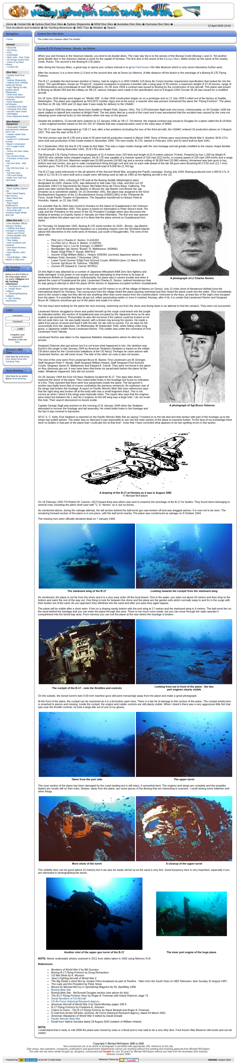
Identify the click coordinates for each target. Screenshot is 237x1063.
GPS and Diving (15, 175)
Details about (13, 290)
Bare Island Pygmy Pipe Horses (15, 194)
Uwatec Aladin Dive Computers (16, 135)
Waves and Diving (16, 233)
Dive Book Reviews (16, 247)
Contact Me (24, 24)
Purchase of (19, 286)
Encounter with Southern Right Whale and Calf (16, 212)
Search (111, 27)
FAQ (9, 52)
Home (9, 24)
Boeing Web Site (61, 989)
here (17, 342)
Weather (98, 27)
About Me (11, 47)
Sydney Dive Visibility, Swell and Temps (17, 83)
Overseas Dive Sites (158, 24)
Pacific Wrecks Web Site (65, 1018)
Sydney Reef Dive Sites (49, 24)
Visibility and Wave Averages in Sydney (15, 229)
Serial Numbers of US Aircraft (68, 998)
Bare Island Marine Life (18, 208)
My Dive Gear (13, 173)
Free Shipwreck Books (18, 116)
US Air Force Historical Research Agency (75, 1001)
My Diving (12, 50)
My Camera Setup (16, 156)
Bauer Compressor (16, 144)
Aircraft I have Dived (16, 111)
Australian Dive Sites (129, 24)
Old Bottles (12, 114)
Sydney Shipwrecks (78, 24)
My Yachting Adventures (58, 27)
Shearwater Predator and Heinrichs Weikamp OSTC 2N (17, 129)
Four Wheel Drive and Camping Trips (16, 360)
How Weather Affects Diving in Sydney (16, 224)
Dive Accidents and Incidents (23, 27)
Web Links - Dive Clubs (18, 57)
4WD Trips (83, 27)
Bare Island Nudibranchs (12, 204)
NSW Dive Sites (103, 24)
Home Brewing (19, 378)
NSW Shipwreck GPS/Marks (14, 103)
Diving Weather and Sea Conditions (16, 236)
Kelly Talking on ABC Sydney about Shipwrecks (16, 89)
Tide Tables (12, 240)
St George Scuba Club (18, 60)
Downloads (12, 55)
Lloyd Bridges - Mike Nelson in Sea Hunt (16, 258)
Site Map (11, 250)
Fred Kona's (142, 67)
